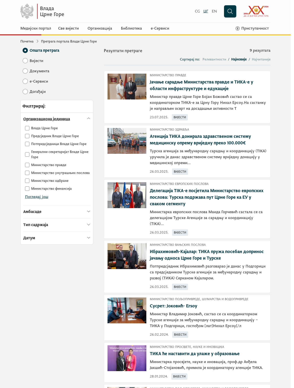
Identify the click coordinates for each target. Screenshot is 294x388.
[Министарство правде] (45, 165)
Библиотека (131, 28)
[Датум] (57, 236)
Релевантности (214, 59)
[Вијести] (36, 61)
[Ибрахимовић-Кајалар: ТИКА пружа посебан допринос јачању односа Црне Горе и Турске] (187, 266)
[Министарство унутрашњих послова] (57, 172)
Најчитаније (261, 59)
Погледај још (36, 197)
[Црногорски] (205, 11)
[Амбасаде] (57, 211)
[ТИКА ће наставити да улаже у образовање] (187, 362)
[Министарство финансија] (48, 188)
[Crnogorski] (197, 11)
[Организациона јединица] (57, 119)
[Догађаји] (38, 92)
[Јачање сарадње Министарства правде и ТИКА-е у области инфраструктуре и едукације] (187, 97)
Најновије (239, 59)
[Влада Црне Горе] (41, 128)
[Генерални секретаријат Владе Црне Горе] (58, 154)
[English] (214, 11)
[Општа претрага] (44, 50)
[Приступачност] (252, 28)
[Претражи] (230, 11)
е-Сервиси (160, 28)
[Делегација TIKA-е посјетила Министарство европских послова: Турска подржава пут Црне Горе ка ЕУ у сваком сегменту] (187, 209)
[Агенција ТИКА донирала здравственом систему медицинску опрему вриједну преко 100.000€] (187, 151)
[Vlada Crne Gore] (63, 11)
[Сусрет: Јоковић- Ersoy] (187, 318)
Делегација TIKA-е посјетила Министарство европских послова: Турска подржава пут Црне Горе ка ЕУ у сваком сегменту (207, 197)
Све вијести (68, 28)
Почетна (27, 41)
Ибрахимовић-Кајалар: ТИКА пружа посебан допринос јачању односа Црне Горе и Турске (207, 255)
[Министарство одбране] (46, 180)
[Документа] (39, 71)
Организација (100, 28)
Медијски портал (35, 28)
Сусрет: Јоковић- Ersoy (173, 306)
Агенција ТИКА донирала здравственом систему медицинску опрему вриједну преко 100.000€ (200, 140)
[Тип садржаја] (57, 224)
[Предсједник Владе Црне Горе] (52, 136)
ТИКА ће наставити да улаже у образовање (195, 353)
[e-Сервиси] (39, 81)
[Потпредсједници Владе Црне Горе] (55, 144)
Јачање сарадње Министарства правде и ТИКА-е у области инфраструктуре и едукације (201, 85)
